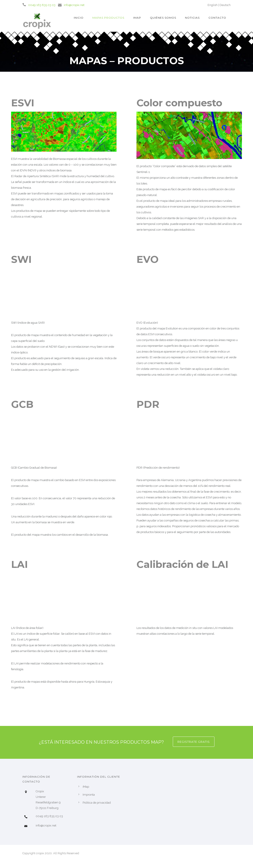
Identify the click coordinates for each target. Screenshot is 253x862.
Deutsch (225, 5)
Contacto (217, 17)
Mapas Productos (108, 17)
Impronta (89, 794)
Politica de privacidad (97, 802)
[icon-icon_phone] (25, 5)
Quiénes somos (163, 17)
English (213, 5)
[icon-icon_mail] (61, 5)
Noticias (192, 17)
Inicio (79, 17)
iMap (137, 17)
